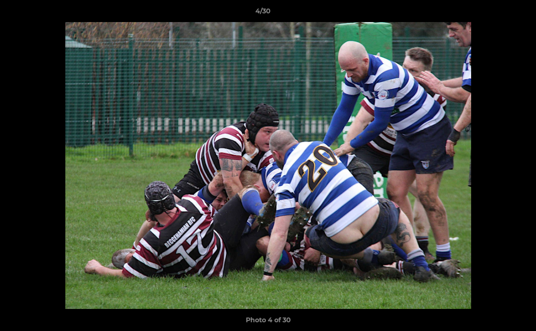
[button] (497, 13)
